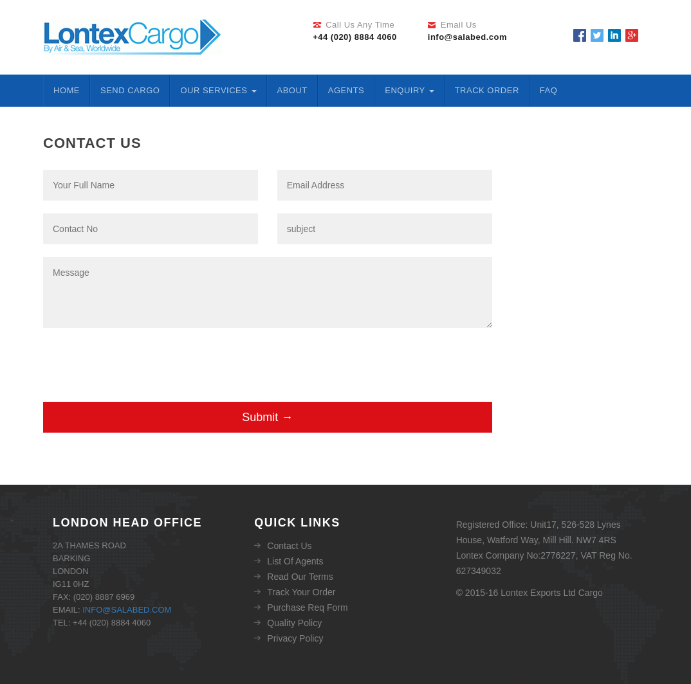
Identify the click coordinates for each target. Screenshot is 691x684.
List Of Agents (295, 561)
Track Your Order (301, 592)
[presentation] (141, 370)
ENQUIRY (409, 90)
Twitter (597, 35)
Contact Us (289, 546)
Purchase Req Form (307, 607)
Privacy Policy (295, 638)
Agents (346, 90)
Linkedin (614, 35)
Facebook (579, 35)
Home (66, 90)
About (292, 90)
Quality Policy (294, 623)
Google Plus (631, 35)
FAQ (549, 90)
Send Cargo (130, 90)
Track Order (487, 90)
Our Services (218, 90)
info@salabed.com (126, 610)
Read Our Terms (300, 577)
